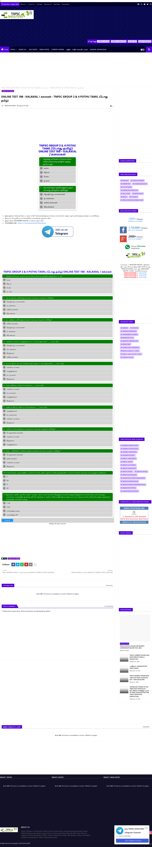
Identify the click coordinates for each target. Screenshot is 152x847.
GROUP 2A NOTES (142, 471)
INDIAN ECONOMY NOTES (130, 481)
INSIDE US (22, 49)
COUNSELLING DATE (140, 184)
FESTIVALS (135, 328)
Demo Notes (65, 4)
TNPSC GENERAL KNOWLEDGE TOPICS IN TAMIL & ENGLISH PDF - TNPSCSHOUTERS (139, 677)
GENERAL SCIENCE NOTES (130, 445)
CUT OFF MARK (127, 187)
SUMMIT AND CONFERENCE (131, 347)
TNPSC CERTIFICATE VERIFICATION (133, 200)
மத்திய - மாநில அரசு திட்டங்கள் (77, 49)
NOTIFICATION (138, 193)
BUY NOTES (33, 49)
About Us (23, 4)
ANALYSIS (125, 180)
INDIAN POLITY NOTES (129, 488)
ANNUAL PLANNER (138, 180)
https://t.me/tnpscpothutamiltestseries (32, 223)
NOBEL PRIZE (126, 344)
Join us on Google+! (135, 239)
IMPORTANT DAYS (128, 338)
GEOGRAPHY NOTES (129, 455)
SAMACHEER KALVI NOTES (130, 491)
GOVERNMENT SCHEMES (130, 334)
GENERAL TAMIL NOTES (130, 452)
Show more (109, 585)
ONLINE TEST (132, 41)
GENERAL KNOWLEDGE (118, 41)
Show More (146, 727)
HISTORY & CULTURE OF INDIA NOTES (134, 478)
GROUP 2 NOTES (127, 471)
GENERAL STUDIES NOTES (130, 449)
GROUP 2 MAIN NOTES (129, 468)
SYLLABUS (134, 197)
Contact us (31, 4)
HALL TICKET (126, 193)
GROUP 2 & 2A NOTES (129, 465)
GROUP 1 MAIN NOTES (129, 458)
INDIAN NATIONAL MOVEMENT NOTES (134, 485)
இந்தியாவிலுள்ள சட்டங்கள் (131, 351)
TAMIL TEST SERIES (13, 88)
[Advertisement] (113, 23)
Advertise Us (48, 4)
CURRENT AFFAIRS (103, 41)
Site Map (39, 4)
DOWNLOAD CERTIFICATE (130, 190)
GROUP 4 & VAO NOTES (129, 475)
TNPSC (12, 49)
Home (6, 49)
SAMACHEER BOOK (145, 41)
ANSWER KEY (126, 184)
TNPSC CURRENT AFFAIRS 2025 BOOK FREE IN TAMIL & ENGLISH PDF (139, 657)
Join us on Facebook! (135, 230)
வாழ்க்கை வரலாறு (128, 357)
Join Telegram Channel (132, 841)
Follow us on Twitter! (135, 221)
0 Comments (108, 606)
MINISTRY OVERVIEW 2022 (130, 341)
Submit (7, 520)
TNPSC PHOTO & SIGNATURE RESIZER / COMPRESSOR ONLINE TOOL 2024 (132, 647)
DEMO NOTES (44, 49)
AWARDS (125, 328)
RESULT (125, 197)
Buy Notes (57, 4)
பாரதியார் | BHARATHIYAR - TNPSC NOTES (139, 667)
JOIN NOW (142, 273)
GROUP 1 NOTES (127, 462)
